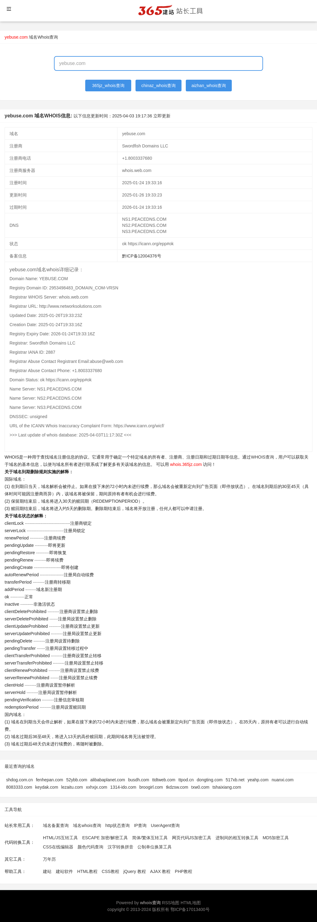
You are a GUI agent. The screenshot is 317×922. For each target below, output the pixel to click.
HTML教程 (87, 871)
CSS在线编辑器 (58, 846)
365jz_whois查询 (108, 85)
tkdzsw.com (177, 787)
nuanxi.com (283, 779)
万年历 (49, 859)
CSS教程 (110, 871)
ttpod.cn (186, 779)
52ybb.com (76, 779)
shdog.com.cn (19, 779)
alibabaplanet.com (107, 779)
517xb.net (235, 779)
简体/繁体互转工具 (150, 837)
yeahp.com (257, 779)
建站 (47, 871)
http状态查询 (117, 825)
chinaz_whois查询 (158, 85)
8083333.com (19, 787)
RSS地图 (170, 902)
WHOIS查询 (262, 457)
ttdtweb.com (163, 779)
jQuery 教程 (134, 871)
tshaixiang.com (226, 787)
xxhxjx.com (96, 787)
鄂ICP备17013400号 (190, 909)
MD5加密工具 (276, 837)
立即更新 (161, 115)
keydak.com (46, 787)
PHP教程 (183, 871)
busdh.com (138, 779)
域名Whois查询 (43, 37)
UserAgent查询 (165, 825)
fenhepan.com (49, 779)
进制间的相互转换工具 (237, 837)
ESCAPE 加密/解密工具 (105, 837)
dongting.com (210, 779)
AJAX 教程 (160, 871)
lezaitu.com (72, 787)
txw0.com (200, 787)
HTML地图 (191, 902)
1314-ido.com (123, 787)
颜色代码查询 (90, 846)
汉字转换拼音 (120, 846)
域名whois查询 (87, 825)
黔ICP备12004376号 (141, 255)
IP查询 (140, 825)
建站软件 (64, 871)
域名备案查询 (56, 825)
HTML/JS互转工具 (60, 837)
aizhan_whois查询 (208, 85)
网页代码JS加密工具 (191, 837)
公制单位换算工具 (154, 846)
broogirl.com (151, 787)
